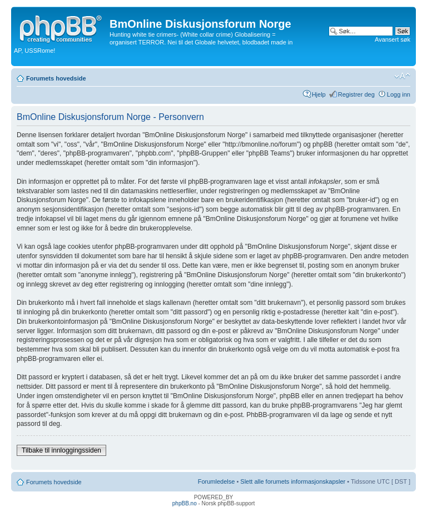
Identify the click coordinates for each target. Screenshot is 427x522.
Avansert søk (392, 39)
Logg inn (398, 94)
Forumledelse (216, 481)
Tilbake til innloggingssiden (61, 450)
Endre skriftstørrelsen (402, 76)
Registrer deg (356, 94)
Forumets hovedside (56, 78)
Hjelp (319, 94)
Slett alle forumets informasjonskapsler (292, 481)
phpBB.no (184, 503)
